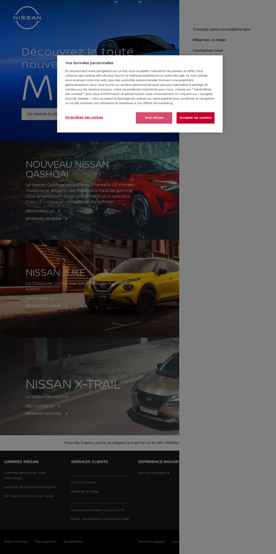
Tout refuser (154, 118)
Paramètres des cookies (84, 117)
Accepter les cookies (196, 118)
